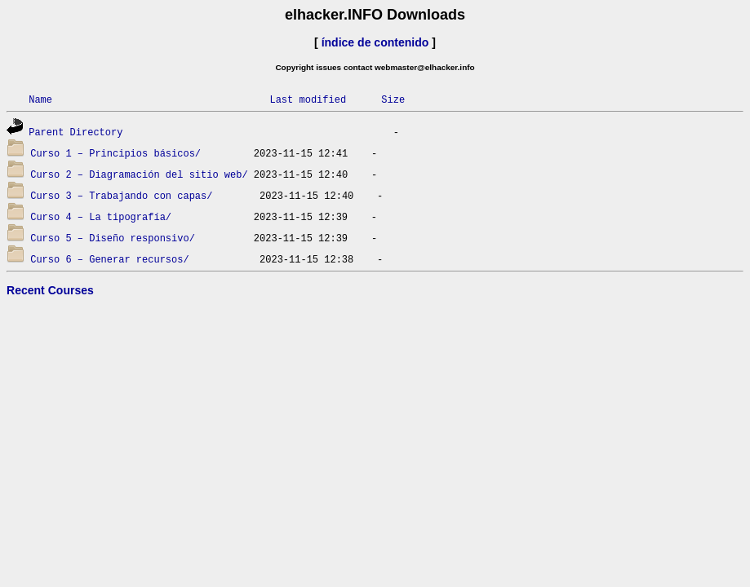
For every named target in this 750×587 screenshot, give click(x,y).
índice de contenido (375, 42)
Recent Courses (50, 290)
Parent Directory (75, 132)
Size (393, 99)
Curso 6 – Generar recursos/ (109, 259)
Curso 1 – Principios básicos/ (115, 153)
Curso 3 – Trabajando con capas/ (121, 195)
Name (40, 99)
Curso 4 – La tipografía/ (100, 216)
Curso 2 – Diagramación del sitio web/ (138, 174)
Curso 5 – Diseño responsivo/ (112, 238)
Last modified (307, 99)
